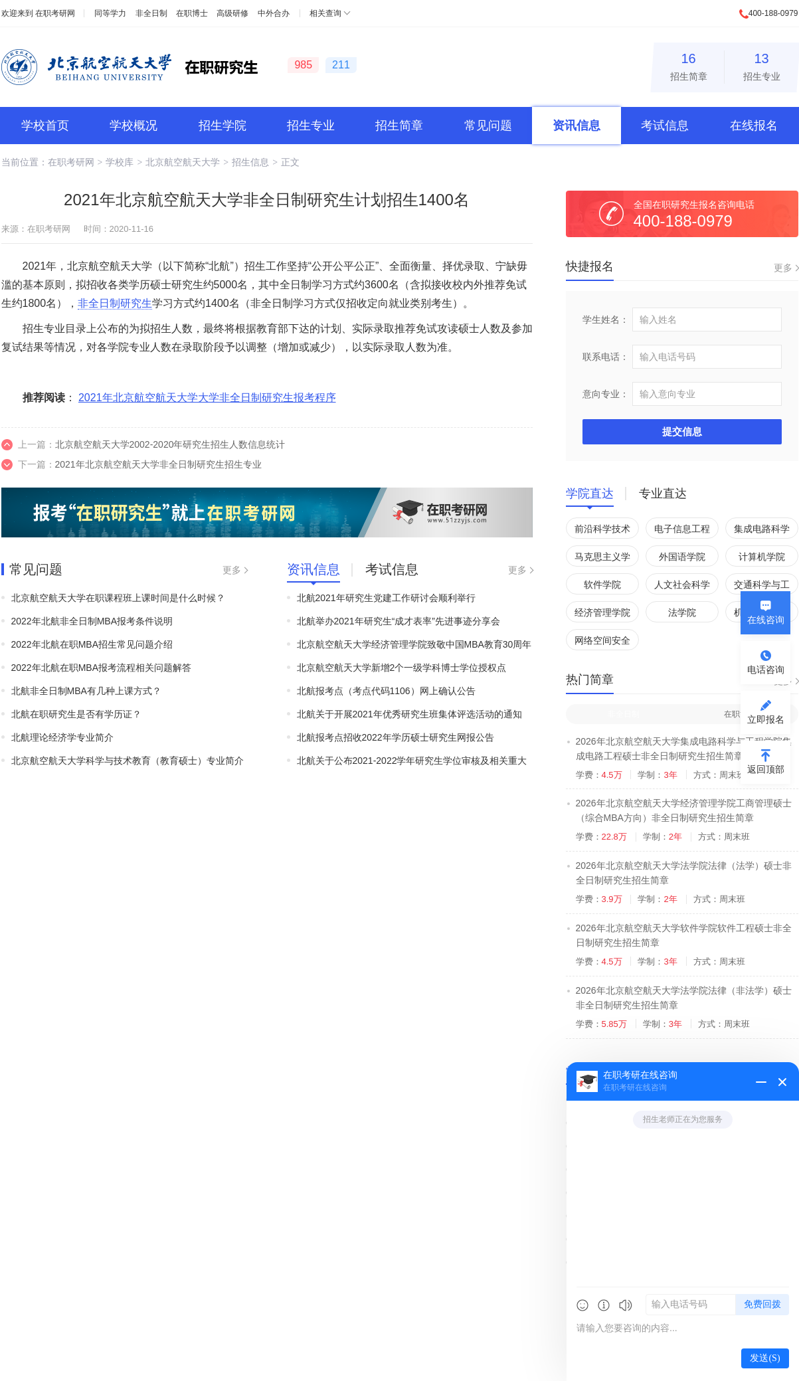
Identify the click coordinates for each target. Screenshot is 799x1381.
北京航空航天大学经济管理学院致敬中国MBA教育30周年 (414, 644)
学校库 (119, 162)
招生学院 (222, 125)
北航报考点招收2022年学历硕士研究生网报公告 (395, 737)
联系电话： (605, 356)
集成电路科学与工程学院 (762, 531)
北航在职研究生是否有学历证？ (76, 714)
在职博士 (192, 13)
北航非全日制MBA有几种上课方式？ (86, 691)
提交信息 (682, 431)
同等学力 (110, 13)
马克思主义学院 (602, 559)
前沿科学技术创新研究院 (602, 531)
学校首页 (45, 125)
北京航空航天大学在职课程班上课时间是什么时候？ (118, 598)
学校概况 (133, 125)
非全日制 (151, 13)
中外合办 (274, 13)
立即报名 (765, 719)
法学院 (682, 612)
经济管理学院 (602, 612)
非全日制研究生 (115, 303)
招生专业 (761, 65)
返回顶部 (765, 769)
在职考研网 (55, 13)
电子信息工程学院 (682, 531)
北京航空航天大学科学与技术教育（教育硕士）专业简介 (127, 760)
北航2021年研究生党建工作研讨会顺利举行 (386, 598)
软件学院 (602, 584)
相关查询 (325, 13)
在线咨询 (765, 619)
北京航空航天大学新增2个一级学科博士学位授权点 (402, 667)
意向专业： (605, 394)
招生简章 (688, 65)
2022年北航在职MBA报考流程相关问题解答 (101, 667)
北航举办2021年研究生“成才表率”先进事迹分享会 (398, 621)
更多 (231, 570)
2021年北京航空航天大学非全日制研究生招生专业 (158, 464)
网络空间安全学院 (602, 642)
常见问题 (488, 125)
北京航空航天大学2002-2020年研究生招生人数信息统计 (170, 444)
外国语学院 (682, 556)
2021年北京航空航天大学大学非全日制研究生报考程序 (207, 397)
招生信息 (250, 162)
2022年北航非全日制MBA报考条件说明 (92, 621)
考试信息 (665, 125)
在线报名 (754, 125)
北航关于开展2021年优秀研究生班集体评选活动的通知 (409, 714)
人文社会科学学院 (682, 587)
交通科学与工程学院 (762, 587)
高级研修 (232, 13)
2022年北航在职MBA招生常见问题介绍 (92, 644)
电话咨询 (765, 669)
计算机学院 (762, 556)
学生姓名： (605, 319)
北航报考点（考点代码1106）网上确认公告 (386, 691)
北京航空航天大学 (182, 162)
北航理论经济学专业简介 (62, 737)
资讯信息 (576, 125)
